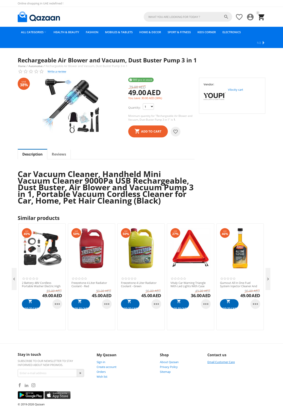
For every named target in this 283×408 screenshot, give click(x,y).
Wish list (102, 366)
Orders (101, 361)
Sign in (101, 351)
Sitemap (165, 361)
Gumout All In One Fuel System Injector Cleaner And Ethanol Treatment (238, 276)
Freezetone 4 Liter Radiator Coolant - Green (139, 274)
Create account (107, 356)
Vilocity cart (235, 79)
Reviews (59, 143)
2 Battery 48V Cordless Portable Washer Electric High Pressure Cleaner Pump (41, 276)
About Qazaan (169, 351)
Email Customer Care (221, 351)
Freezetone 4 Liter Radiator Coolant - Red (89, 274)
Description (32, 143)
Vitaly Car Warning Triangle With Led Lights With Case (188, 274)
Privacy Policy (169, 356)
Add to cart (151, 121)
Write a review (57, 61)
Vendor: (209, 74)
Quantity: (134, 97)
